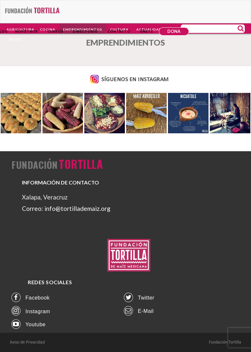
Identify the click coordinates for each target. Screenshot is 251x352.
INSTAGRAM (153, 80)
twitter (139, 297)
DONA (173, 31)
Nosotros (26, 31)
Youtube (28, 324)
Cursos (55, 31)
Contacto (119, 31)
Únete (146, 31)
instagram (30, 310)
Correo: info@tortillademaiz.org (66, 208)
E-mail (139, 310)
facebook (30, 297)
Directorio (85, 31)
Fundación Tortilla (225, 342)
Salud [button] (15, 39)
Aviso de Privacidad (27, 342)
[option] (21, 113)
